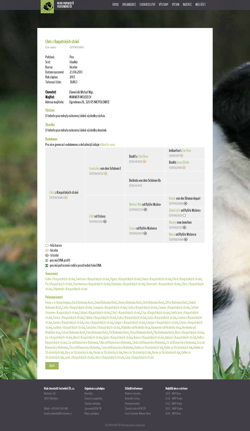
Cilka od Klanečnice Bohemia (115, 342)
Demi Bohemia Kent (106, 302)
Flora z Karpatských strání (187, 279)
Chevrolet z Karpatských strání (163, 284)
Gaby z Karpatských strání (131, 317)
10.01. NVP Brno (173, 413)
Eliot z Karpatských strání (125, 312)
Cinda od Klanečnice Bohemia (148, 342)
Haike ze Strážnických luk (178, 347)
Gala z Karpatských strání (161, 317)
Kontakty (89, 393)
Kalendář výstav (132, 398)
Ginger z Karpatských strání (129, 322)
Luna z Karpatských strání (139, 357)
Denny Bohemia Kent (130, 302)
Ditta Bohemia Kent (176, 302)
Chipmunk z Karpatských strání (70, 289)
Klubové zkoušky (133, 393)
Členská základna (92, 403)
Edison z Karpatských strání (94, 312)
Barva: (49, 67)
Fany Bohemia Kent (97, 332)
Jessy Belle (183, 162)
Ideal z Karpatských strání (87, 337)
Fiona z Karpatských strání (156, 279)
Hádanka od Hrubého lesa (135, 327)
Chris (52, 192)
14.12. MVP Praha (173, 408)
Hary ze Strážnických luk (78, 352)
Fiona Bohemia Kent (141, 332)
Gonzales (94, 168)
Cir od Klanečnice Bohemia (181, 342)
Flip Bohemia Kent (164, 332)
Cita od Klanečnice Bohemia (84, 347)
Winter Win (135, 204)
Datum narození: (54, 72)
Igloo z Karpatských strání (117, 337)
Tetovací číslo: (53, 82)
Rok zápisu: (51, 77)
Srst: (48, 62)
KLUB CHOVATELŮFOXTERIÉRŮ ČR (65, 5)
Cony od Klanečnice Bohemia (117, 347)
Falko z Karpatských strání (60, 279)
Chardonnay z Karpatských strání (91, 284)
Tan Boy (186, 150)
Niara (172, 234)
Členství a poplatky (93, 398)
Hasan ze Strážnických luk (107, 352)
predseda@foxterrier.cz (61, 413)
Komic (172, 198)
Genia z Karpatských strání (68, 322)
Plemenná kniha (132, 403)
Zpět (52, 365)
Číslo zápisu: (50, 47)
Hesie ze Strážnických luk (166, 352)
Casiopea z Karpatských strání (109, 307)
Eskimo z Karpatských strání (100, 317)
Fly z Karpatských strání (58, 284)
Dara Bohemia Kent (83, 302)
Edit (91, 216)
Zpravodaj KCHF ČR (93, 408)
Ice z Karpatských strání (58, 337)
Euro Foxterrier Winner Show (138, 413)
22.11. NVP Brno (173, 393)
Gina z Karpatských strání (98, 322)
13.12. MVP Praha (173, 403)
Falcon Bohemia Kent (73, 332)
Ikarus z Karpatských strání (149, 337)
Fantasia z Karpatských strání (92, 279)
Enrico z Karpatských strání (68, 317)
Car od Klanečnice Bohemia (83, 342)
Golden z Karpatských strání (69, 327)
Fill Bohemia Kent (119, 332)
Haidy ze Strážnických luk (149, 347)
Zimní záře (174, 210)
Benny (172, 222)
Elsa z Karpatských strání (155, 312)
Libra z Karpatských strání (109, 357)
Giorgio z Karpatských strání (162, 322)
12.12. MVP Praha (173, 398)
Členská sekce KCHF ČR (135, 408)
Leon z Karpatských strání (79, 357)
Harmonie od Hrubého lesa (166, 327)
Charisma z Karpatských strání (128, 284)
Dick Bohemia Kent (153, 302)
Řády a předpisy (92, 413)
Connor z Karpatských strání (174, 307)
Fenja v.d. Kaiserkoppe (57, 302)
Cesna (132, 228)
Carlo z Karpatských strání (77, 307)
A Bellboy (142, 156)
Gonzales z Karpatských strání (103, 327)
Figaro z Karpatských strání (125, 279)
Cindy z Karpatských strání (142, 307)
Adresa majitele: (54, 102)
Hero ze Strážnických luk (137, 352)
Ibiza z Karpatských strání (189, 332)
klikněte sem (107, 144)
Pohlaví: (50, 57)
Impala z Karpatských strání (180, 337)
